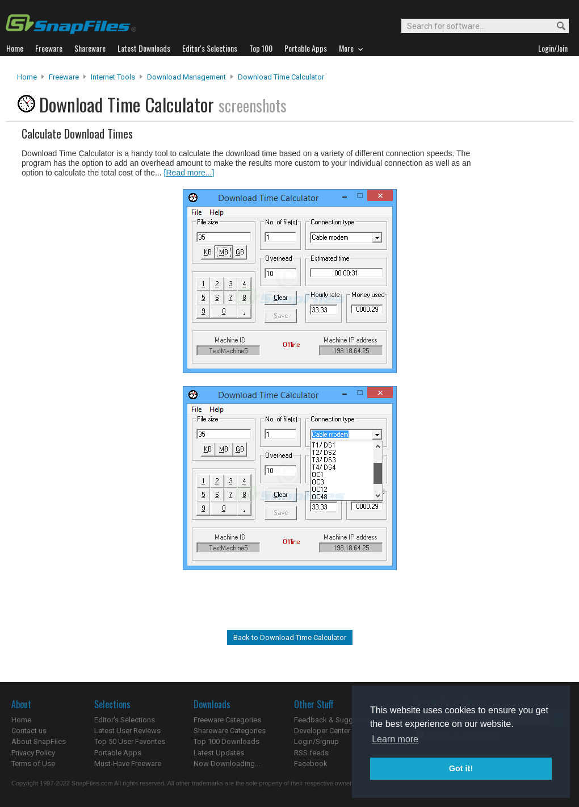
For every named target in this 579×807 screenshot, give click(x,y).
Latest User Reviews (127, 730)
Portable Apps (117, 753)
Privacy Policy (33, 753)
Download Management (186, 77)
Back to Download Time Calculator (289, 637)
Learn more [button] (395, 739)
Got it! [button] (461, 768)
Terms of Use (33, 763)
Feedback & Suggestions (335, 720)
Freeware (64, 77)
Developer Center (322, 730)
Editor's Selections (124, 720)
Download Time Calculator (281, 77)
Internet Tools (113, 77)
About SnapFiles (38, 741)
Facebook (311, 763)
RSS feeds (311, 753)
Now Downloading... (227, 763)
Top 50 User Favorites (129, 741)
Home (27, 77)
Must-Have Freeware (127, 763)
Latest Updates (219, 753)
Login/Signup (316, 741)
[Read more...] (189, 172)
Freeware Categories (227, 720)
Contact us (29, 730)
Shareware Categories (230, 730)
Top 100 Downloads (226, 741)
